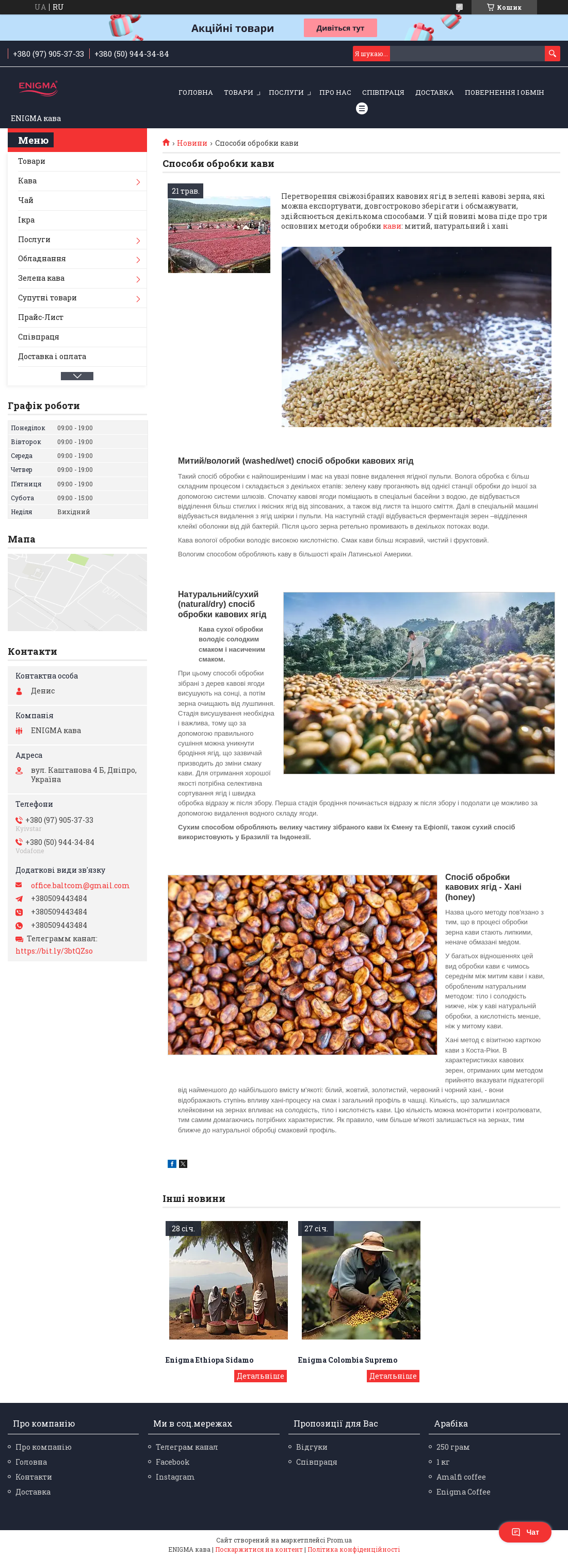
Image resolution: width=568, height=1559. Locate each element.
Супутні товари (47, 297)
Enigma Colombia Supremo (347, 1360)
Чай (26, 200)
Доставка (434, 92)
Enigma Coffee (463, 1492)
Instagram (175, 1477)
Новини (192, 143)
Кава (27, 180)
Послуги (286, 92)
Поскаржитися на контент (259, 1549)
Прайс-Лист (40, 317)
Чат (525, 1532)
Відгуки (312, 1447)
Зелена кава (41, 278)
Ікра (26, 220)
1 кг (443, 1462)
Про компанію (43, 1447)
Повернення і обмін (504, 92)
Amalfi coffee (461, 1477)
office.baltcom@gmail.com (80, 885)
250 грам (453, 1447)
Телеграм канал (187, 1447)
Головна (195, 92)
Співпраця (383, 92)
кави (392, 226)
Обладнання (42, 258)
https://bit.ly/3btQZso (54, 951)
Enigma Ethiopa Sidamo (209, 1360)
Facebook (173, 1462)
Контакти (33, 1477)
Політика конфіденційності (353, 1549)
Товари (238, 92)
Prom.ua (339, 1540)
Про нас (335, 92)
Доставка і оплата (52, 356)
